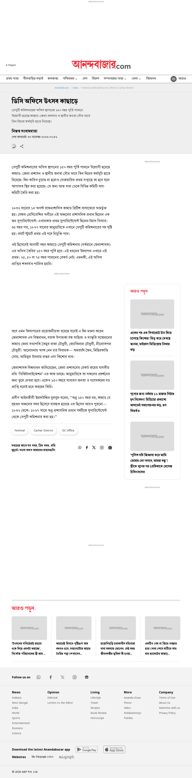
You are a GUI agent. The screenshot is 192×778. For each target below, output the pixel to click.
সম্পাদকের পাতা (115, 79)
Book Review (98, 713)
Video (127, 708)
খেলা (137, 79)
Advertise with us (169, 708)
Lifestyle (96, 697)
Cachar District (43, 430)
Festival (20, 430)
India (75, 88)
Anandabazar (62, 88)
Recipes (95, 708)
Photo (128, 702)
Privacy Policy (167, 713)
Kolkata (16, 697)
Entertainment (21, 723)
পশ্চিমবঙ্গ (70, 79)
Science (16, 733)
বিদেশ (95, 79)
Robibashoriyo (132, 713)
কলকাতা (53, 79)
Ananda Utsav (132, 697)
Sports (16, 718)
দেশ (84, 79)
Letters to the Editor (60, 702)
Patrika (128, 718)
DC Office (68, 430)
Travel (94, 702)
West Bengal (20, 702)
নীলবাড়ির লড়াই (33, 79)
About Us (164, 702)
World (15, 713)
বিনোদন (151, 79)
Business (17, 728)
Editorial (52, 697)
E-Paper (11, 65)
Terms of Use (167, 697)
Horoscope (97, 718)
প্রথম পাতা (12, 79)
